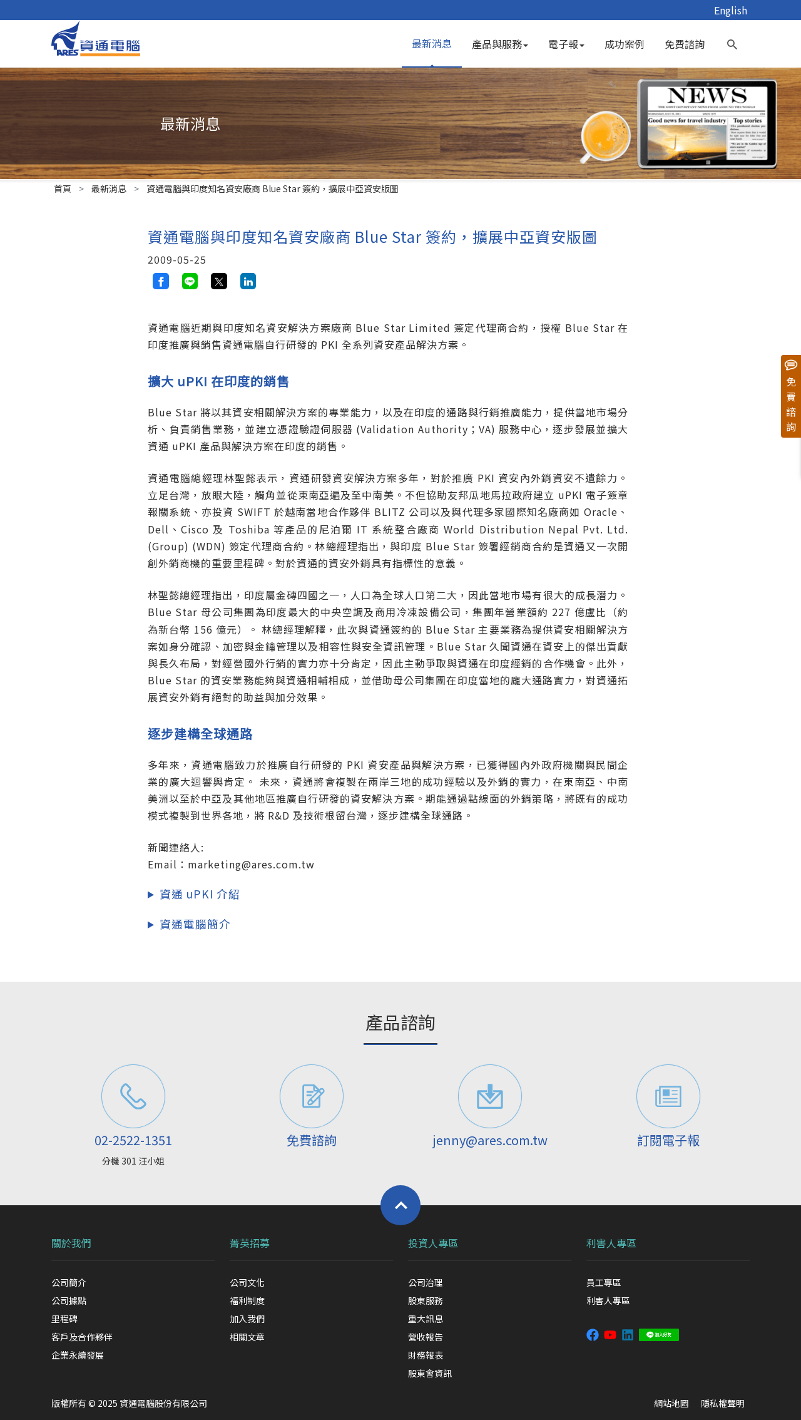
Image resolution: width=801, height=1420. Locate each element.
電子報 (566, 43)
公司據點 (68, 1300)
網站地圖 (671, 1403)
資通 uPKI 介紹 (200, 894)
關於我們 (71, 1242)
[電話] (133, 1096)
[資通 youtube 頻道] (610, 1333)
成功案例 (625, 43)
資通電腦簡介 (195, 924)
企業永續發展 (77, 1355)
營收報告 (425, 1336)
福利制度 (247, 1300)
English (730, 10)
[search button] (732, 41)
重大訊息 (425, 1318)
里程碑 (64, 1318)
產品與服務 (500, 43)
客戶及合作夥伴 (82, 1336)
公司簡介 (68, 1282)
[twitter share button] (219, 281)
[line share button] (190, 281)
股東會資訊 (430, 1373)
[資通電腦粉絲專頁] (592, 1333)
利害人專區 (611, 1242)
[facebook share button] (161, 281)
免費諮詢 (685, 43)
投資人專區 (433, 1242)
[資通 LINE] (659, 1333)
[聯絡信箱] (489, 1096)
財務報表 (425, 1355)
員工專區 (603, 1282)
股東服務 (425, 1300)
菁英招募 (250, 1242)
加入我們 (247, 1318)
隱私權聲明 (723, 1403)
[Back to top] (400, 1205)
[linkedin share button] (248, 281)
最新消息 (432, 43)
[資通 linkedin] (627, 1333)
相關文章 (247, 1336)
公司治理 (425, 1282)
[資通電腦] (95, 36)
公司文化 (247, 1282)
